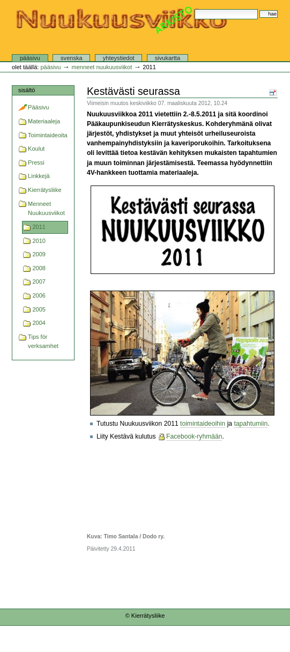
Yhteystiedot (119, 58)
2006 (39, 295)
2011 (39, 227)
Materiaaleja (44, 121)
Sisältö (26, 90)
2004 (39, 323)
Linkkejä (38, 176)
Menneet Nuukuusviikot (101, 67)
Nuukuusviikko (121, 34)
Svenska (71, 58)
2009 (39, 254)
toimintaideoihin (202, 423)
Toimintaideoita (48, 135)
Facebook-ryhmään (194, 436)
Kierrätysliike (45, 190)
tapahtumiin (250, 423)
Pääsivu (30, 58)
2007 (39, 281)
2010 (39, 241)
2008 (39, 268)
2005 (39, 309)
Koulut (36, 148)
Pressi (36, 162)
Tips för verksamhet (43, 342)
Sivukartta (167, 58)
